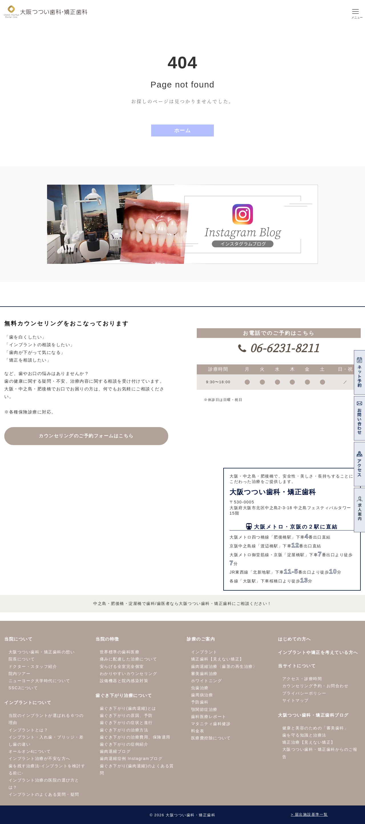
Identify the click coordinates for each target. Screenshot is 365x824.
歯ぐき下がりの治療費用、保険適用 (135, 737)
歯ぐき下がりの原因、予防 (126, 715)
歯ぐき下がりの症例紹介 (124, 744)
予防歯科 (200, 702)
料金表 (197, 731)
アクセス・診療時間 (302, 678)
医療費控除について (211, 738)
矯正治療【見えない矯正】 (308, 742)
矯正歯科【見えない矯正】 (217, 659)
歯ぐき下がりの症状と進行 (126, 722)
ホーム (182, 130)
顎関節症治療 (204, 709)
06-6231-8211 (282, 347)
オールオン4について (30, 751)
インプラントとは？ (28, 730)
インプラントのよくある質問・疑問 (44, 794)
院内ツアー (20, 673)
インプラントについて (27, 702)
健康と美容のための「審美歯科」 (315, 728)
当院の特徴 (107, 639)
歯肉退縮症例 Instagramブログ (131, 758)
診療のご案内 (201, 639)
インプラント (204, 652)
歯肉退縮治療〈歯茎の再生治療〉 (224, 666)
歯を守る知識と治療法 (304, 735)
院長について (22, 659)
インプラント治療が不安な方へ (39, 758)
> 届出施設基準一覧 (309, 815)
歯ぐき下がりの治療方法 (124, 730)
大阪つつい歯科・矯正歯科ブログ (313, 715)
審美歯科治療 (204, 673)
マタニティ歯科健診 (211, 723)
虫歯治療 (200, 688)
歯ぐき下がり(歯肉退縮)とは (128, 708)
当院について (18, 639)
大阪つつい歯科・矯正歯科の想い (42, 652)
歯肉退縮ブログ (115, 751)
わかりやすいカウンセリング (128, 673)
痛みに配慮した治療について (128, 659)
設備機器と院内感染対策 (124, 680)
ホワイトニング (206, 680)
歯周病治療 (202, 695)
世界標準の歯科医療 (120, 652)
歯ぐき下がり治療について (124, 695)
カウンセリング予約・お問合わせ (315, 686)
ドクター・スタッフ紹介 (33, 666)
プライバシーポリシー (304, 693)
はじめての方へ (294, 639)
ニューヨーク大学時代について (39, 680)
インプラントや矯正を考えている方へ (318, 652)
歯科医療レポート (208, 716)
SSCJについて (23, 688)
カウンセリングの (86, 435)
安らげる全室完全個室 (122, 666)
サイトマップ (295, 700)
